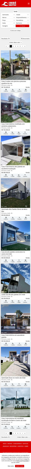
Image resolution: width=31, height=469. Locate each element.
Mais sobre (11, 466)
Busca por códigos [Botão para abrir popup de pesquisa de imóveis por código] (15, 30)
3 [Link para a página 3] (15, 46)
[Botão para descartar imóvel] (26, 78)
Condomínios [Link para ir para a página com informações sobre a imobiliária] (17, 443)
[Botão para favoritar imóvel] (28, 78)
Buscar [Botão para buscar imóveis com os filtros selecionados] (22, 26)
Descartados (25, 38)
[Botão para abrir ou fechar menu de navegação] (29, 3)
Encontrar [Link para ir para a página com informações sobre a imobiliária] (13, 446)
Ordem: (15, 42)
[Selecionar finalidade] (8, 14)
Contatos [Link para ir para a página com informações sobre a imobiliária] (20, 446)
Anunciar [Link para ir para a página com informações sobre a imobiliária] (6, 446)
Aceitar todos (19, 466)
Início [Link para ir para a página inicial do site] (5, 443)
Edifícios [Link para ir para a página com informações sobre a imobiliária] (25, 443)
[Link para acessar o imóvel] (15, 71)
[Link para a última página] (25, 46)
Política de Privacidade (22, 461)
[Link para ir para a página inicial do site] (8, 3)
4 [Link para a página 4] (17, 46)
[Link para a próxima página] (22, 46)
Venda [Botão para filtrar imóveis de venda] (15, 11)
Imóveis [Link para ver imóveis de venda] (9, 443)
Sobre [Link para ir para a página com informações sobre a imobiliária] (26, 446)
